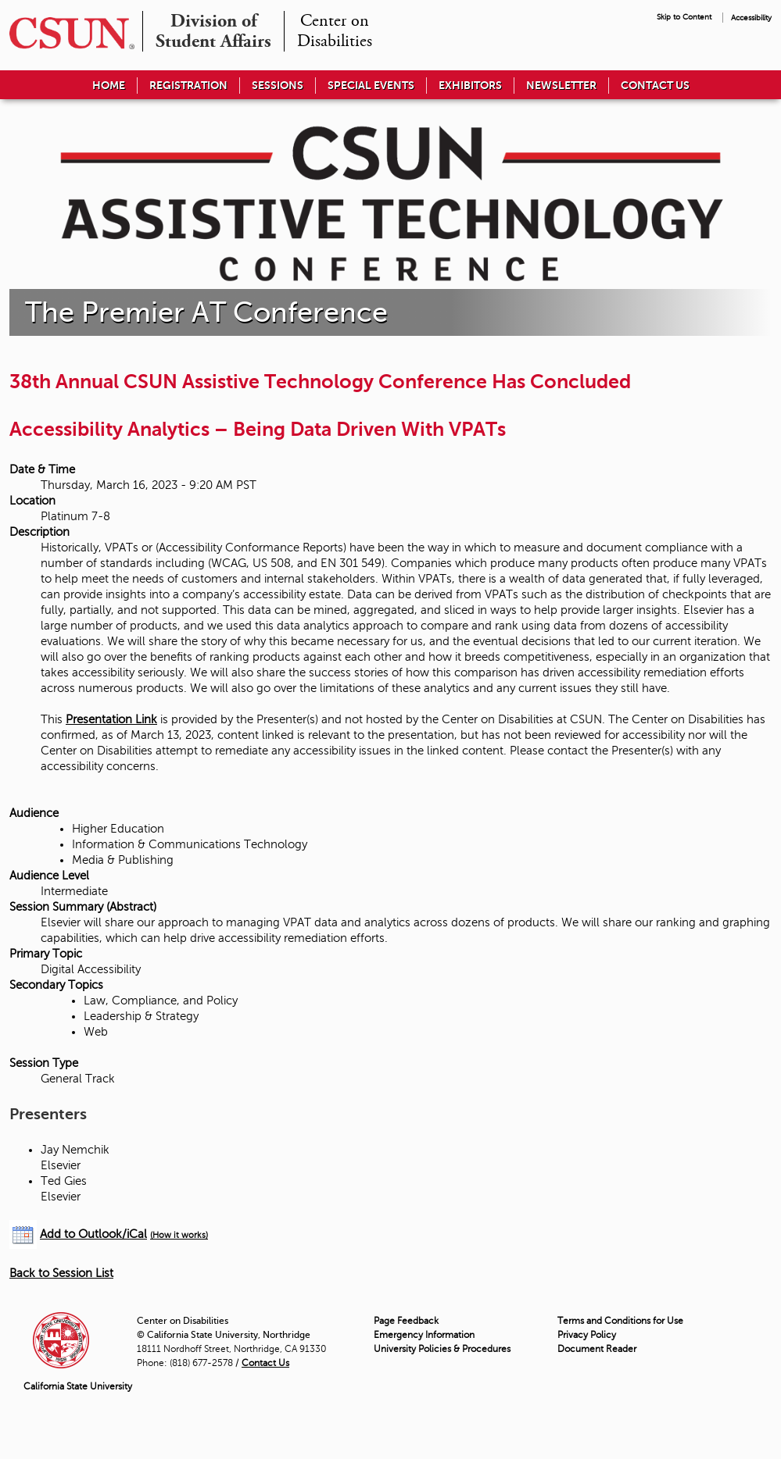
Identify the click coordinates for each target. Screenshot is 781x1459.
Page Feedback (406, 1320)
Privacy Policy (586, 1334)
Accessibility (751, 17)
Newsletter (561, 85)
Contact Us (655, 85)
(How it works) (179, 1235)
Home (108, 85)
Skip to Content (684, 16)
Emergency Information (424, 1334)
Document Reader (596, 1348)
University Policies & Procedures (442, 1348)
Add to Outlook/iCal (93, 1234)
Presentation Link (111, 719)
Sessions (277, 85)
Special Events (371, 85)
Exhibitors (470, 85)
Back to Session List (61, 1273)
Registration (188, 85)
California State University (77, 1386)
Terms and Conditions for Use (620, 1320)
